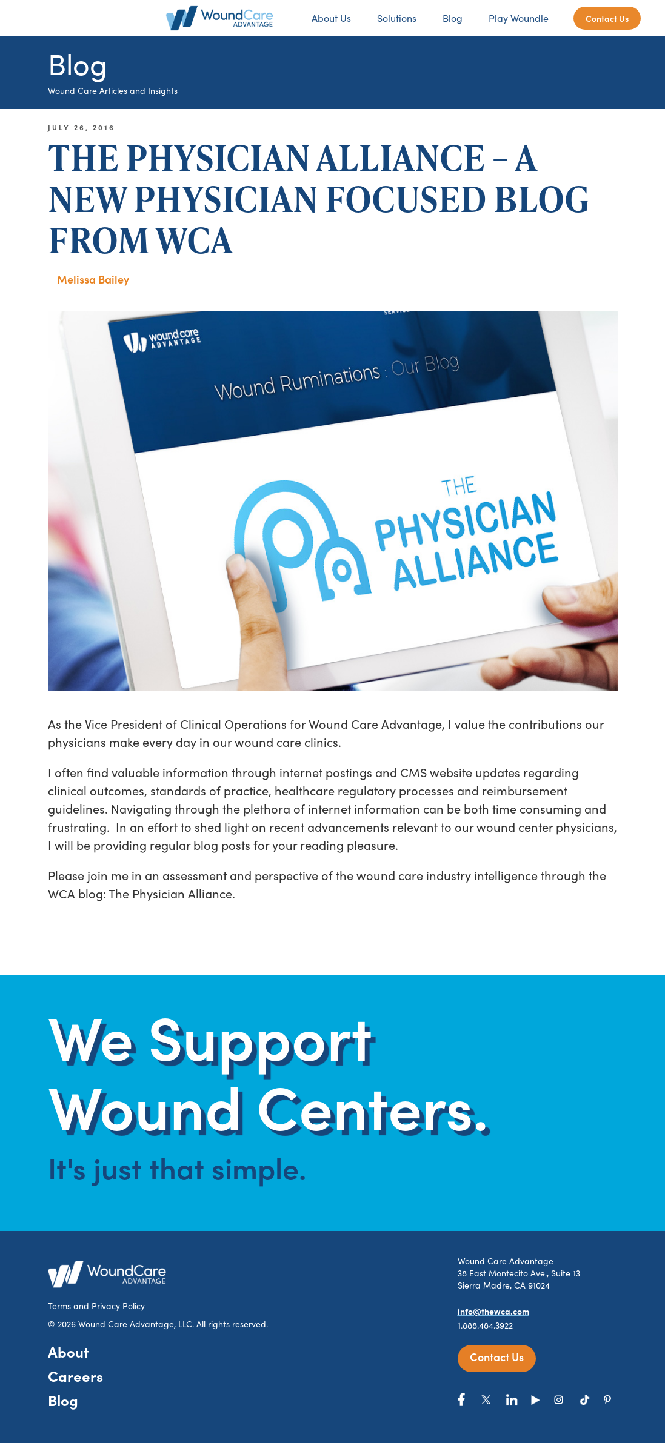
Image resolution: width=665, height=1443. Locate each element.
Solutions (396, 18)
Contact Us (607, 18)
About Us (331, 18)
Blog (453, 18)
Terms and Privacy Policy (96, 1306)
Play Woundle (519, 18)
